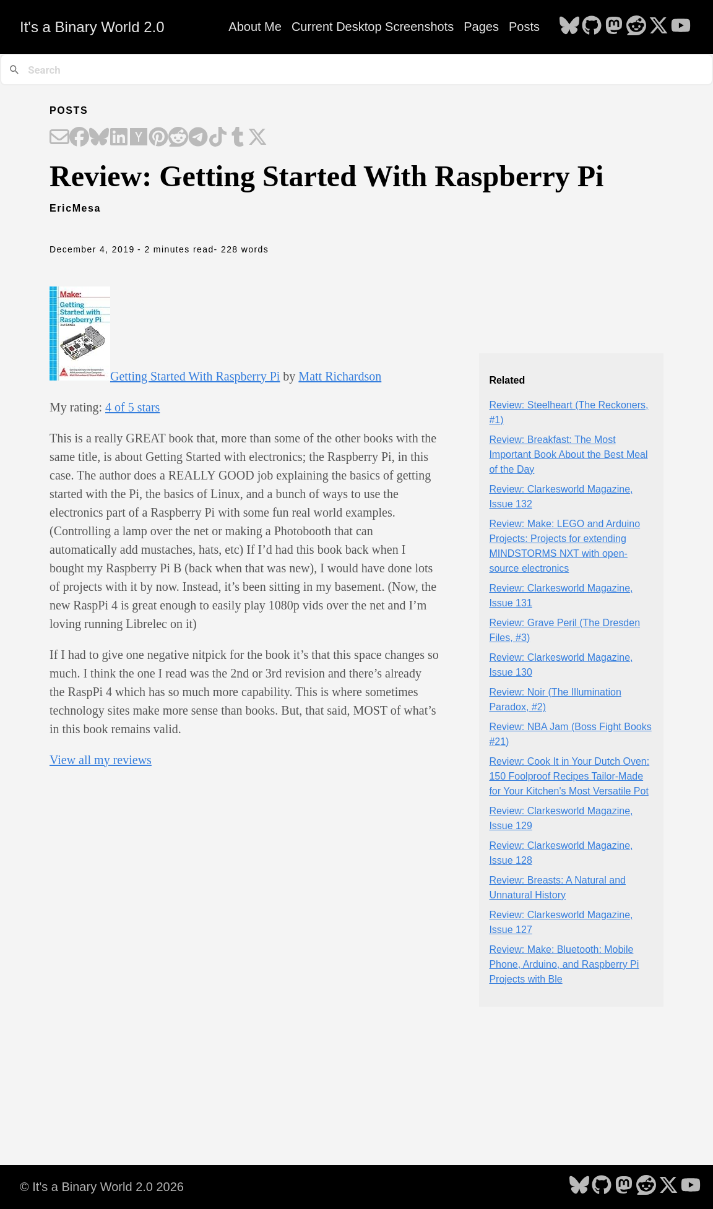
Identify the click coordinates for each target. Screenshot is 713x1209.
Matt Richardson (339, 376)
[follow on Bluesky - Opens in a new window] (569, 26)
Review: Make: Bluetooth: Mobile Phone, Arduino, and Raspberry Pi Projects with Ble (564, 964)
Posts (524, 26)
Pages (481, 26)
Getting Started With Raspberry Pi (195, 376)
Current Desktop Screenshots (373, 26)
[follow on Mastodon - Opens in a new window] (614, 26)
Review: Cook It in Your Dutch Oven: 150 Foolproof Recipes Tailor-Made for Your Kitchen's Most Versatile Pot (569, 776)
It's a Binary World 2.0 (92, 27)
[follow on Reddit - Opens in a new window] (636, 26)
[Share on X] (257, 138)
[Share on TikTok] (218, 138)
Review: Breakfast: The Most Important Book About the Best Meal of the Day (568, 454)
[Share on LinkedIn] (119, 138)
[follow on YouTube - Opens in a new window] (681, 26)
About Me (255, 26)
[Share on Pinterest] (158, 138)
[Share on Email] (59, 138)
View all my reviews (101, 760)
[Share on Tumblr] (238, 138)
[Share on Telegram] (198, 138)
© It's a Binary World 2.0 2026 (102, 1187)
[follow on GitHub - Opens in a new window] (592, 26)
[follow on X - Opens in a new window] (658, 26)
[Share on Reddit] (178, 138)
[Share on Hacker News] (139, 138)
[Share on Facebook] (79, 138)
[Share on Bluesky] (99, 138)
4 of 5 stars (132, 407)
